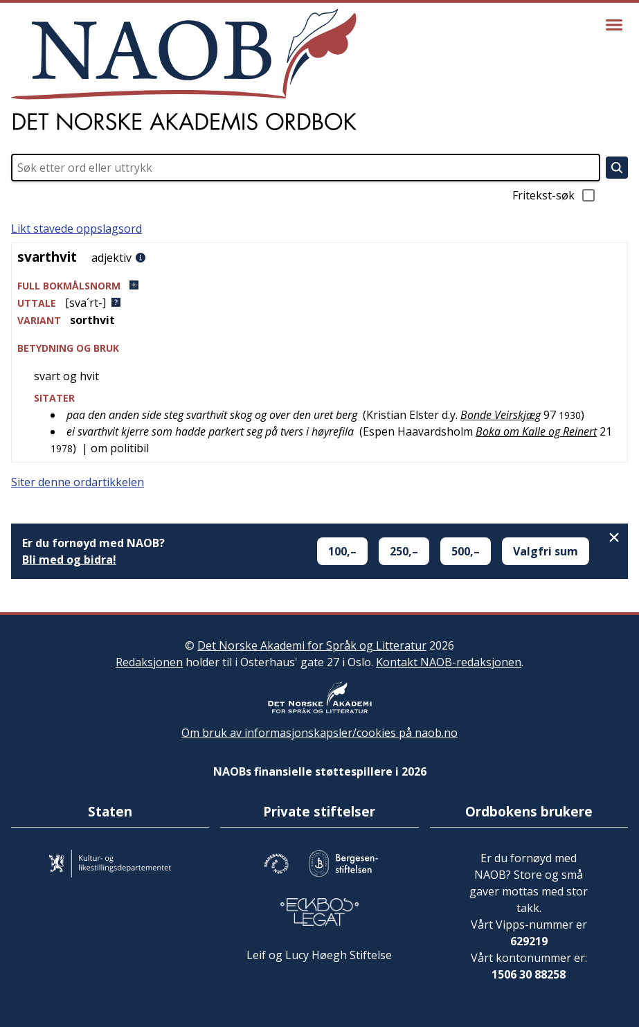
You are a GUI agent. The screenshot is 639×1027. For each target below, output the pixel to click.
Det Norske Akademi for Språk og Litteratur (311, 645)
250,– (404, 551)
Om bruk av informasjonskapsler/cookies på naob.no (319, 732)
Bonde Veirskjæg (500, 414)
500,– (465, 551)
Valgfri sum (545, 551)
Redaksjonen (149, 662)
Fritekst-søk (554, 195)
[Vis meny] (614, 25)
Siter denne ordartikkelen (77, 482)
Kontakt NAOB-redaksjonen (448, 662)
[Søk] (617, 168)
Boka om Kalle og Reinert (536, 431)
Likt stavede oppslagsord (76, 228)
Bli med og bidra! (69, 559)
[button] (319, 285)
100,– (342, 551)
